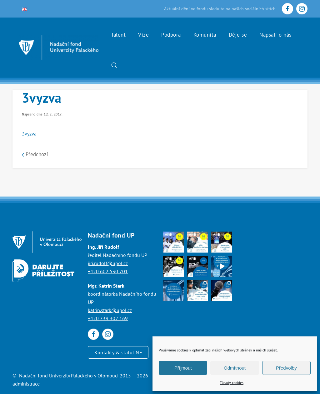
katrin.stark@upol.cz (110, 310)
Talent (118, 34)
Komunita (204, 34)
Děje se (238, 34)
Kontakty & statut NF (118, 352)
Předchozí (35, 154)
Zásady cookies (231, 382)
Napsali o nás (275, 34)
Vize (143, 34)
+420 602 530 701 (108, 271)
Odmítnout (235, 368)
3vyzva (29, 133)
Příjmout (183, 368)
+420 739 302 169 (108, 318)
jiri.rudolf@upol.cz (108, 263)
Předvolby (286, 368)
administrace (26, 384)
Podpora (171, 34)
